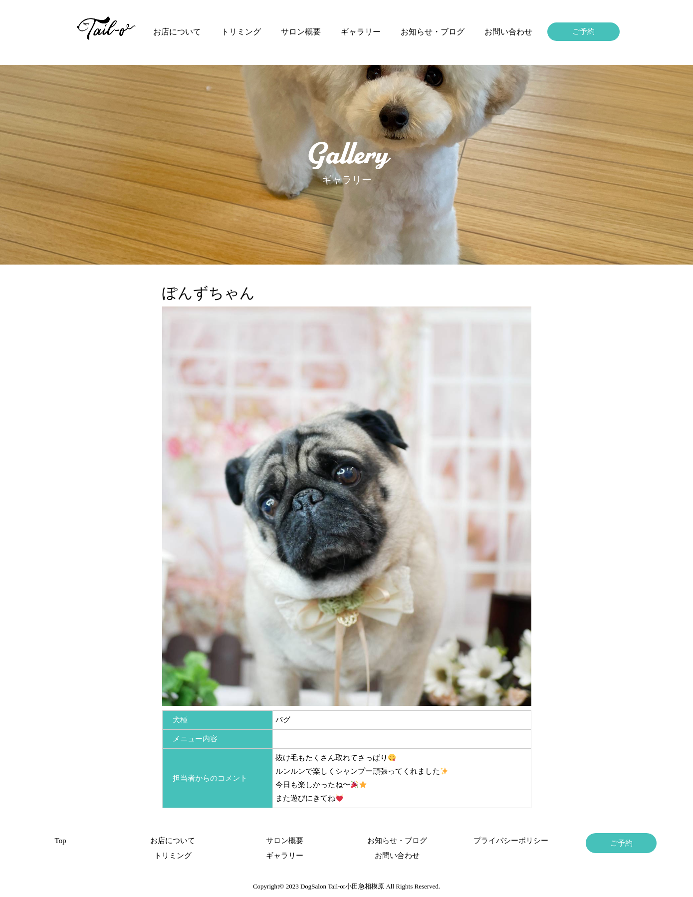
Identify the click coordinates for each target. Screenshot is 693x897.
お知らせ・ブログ (432, 31)
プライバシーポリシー (508, 841)
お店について (177, 31)
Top (60, 841)
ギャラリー (361, 31)
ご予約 (583, 31)
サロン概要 (301, 31)
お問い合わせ (508, 31)
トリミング (241, 31)
